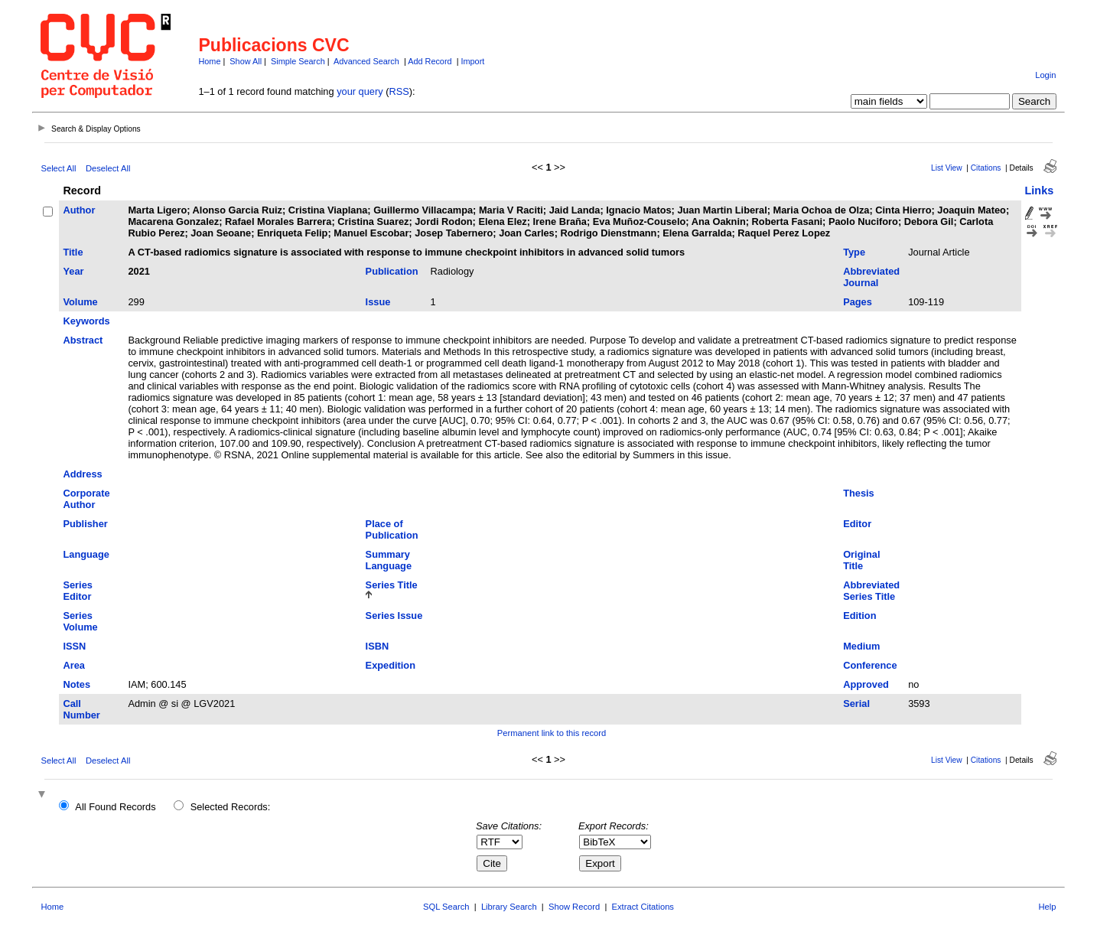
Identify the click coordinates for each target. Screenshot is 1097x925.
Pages (857, 302)
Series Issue (394, 615)
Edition (859, 615)
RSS (399, 91)
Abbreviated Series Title (871, 590)
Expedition (390, 665)
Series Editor (77, 590)
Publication (392, 271)
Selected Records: (230, 807)
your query (359, 91)
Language (86, 554)
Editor (857, 523)
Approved (866, 684)
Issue (378, 302)
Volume (80, 302)
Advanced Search (366, 61)
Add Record (429, 61)
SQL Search (446, 906)
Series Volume (80, 621)
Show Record (574, 906)
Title (73, 252)
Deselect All (108, 168)
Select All (58, 168)
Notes (76, 684)
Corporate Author (86, 498)
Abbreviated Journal (871, 276)
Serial (856, 703)
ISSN (74, 646)
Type (854, 252)
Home (209, 61)
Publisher (85, 523)
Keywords (86, 321)
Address (82, 474)
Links (1039, 190)
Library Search (509, 906)
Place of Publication (392, 529)
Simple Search (298, 61)
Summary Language (389, 560)
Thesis (858, 493)
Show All (245, 61)
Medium (861, 646)
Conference (870, 665)
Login (1045, 75)
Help (1047, 906)
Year (73, 271)
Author (79, 210)
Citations (986, 168)
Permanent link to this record (551, 733)
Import (472, 61)
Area (73, 665)
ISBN (377, 646)
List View (946, 168)
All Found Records (115, 807)
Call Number (81, 709)
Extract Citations (643, 906)
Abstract (83, 340)
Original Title (861, 560)
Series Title (392, 585)
